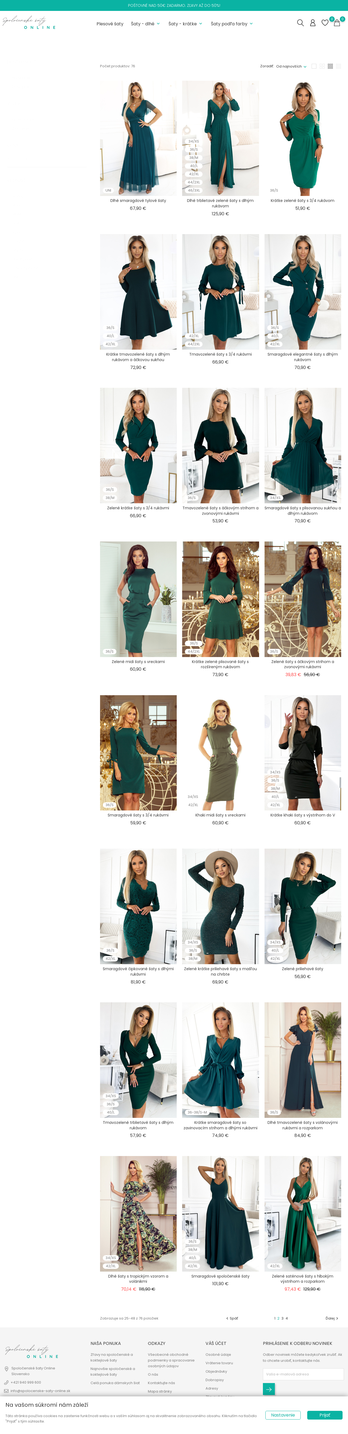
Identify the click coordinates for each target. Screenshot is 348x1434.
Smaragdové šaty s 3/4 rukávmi (138, 814)
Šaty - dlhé (146, 23)
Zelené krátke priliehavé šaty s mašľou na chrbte (220, 970)
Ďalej (333, 1317)
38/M (21, 207)
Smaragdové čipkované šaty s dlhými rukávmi (138, 970)
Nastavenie (283, 1415)
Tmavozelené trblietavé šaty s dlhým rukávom (138, 1124)
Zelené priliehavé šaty (302, 968)
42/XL (21, 225)
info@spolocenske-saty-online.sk (40, 1391)
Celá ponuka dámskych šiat (115, 1383)
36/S (20, 198)
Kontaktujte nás (161, 1383)
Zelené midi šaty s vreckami (138, 660)
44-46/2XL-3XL (28, 261)
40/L (20, 216)
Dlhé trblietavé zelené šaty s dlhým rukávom (220, 202)
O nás (153, 1375)
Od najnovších (289, 65)
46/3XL (21, 243)
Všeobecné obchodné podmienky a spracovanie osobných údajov (171, 1361)
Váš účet (216, 1344)
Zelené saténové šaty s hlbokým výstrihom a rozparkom (302, 1277)
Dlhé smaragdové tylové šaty (138, 199)
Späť (231, 1317)
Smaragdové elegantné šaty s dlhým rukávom (303, 356)
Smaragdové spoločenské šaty (220, 1275)
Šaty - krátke (186, 23)
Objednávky (216, 1372)
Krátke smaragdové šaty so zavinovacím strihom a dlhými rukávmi (220, 1124)
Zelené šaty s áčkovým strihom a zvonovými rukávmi (302, 663)
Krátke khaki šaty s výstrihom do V (303, 814)
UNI (18, 270)
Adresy (212, 1389)
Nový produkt (27, 113)
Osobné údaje (218, 1355)
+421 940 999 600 (26, 1383)
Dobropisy (215, 1380)
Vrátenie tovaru (219, 1363)
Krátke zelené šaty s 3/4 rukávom (302, 199)
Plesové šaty (110, 23)
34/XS (22, 189)
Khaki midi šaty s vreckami (220, 814)
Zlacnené (23, 122)
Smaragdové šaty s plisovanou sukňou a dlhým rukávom (303, 509)
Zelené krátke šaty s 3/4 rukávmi (138, 507)
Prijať (324, 1415)
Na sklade (24, 71)
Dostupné (25, 80)
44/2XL (22, 234)
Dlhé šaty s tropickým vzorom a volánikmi (138, 1277)
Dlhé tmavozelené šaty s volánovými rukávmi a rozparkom (303, 1124)
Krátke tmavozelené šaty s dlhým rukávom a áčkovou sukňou (138, 356)
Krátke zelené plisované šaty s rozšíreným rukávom (220, 663)
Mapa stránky (160, 1392)
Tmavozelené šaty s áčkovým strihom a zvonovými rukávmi (220, 509)
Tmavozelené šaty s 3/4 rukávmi (220, 353)
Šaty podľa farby (232, 23)
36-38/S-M (24, 252)
